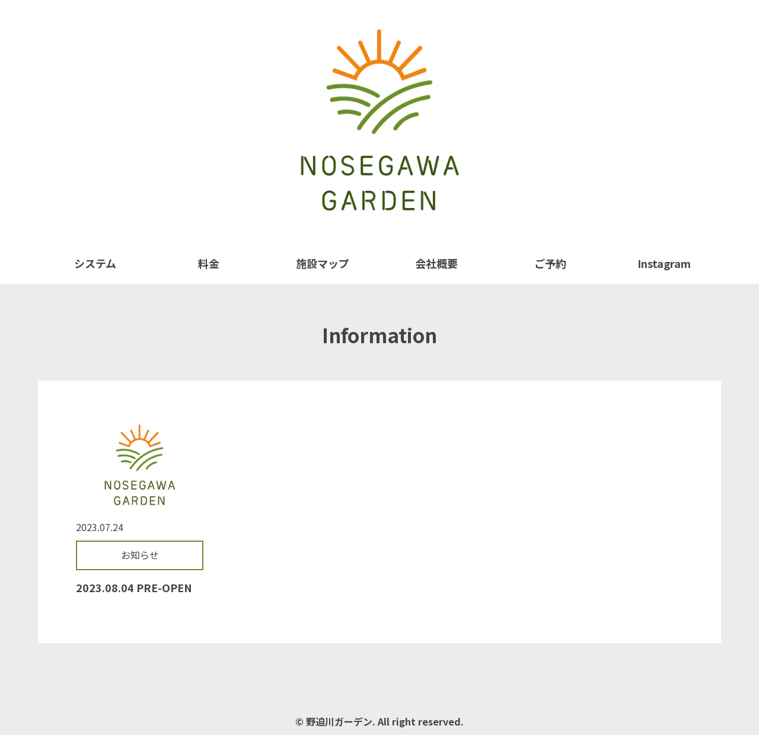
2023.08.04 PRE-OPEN (134, 587)
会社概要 (436, 263)
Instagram (664, 263)
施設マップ (322, 263)
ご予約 (550, 263)
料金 (208, 263)
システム (95, 263)
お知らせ (140, 555)
